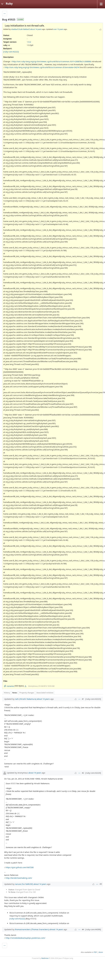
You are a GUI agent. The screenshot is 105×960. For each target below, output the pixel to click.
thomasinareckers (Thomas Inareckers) (32, 929)
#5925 (13, 783)
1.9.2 (29, 42)
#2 (83, 773)
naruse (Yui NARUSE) (24, 884)
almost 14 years (56, 929)
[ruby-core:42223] (93, 699)
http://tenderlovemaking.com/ (19, 878)
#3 (101, 884)
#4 (83, 929)
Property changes (26, 693)
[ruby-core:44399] (93, 929)
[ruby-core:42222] (11, 51)
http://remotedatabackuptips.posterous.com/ (25, 938)
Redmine (44, 958)
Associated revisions (44, 693)
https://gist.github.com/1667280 (20, 867)
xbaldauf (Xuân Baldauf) (20, 29)
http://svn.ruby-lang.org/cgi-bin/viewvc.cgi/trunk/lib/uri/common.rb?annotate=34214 (42, 67)
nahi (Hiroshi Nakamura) (25, 699)
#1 (83, 699)
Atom (101, 952)
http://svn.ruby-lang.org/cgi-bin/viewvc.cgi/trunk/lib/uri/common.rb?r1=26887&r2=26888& (51, 61)
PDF (95, 952)
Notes (14, 693)
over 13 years (58, 29)
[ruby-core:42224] (93, 773)
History (7, 693)
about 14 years (36, 29)
